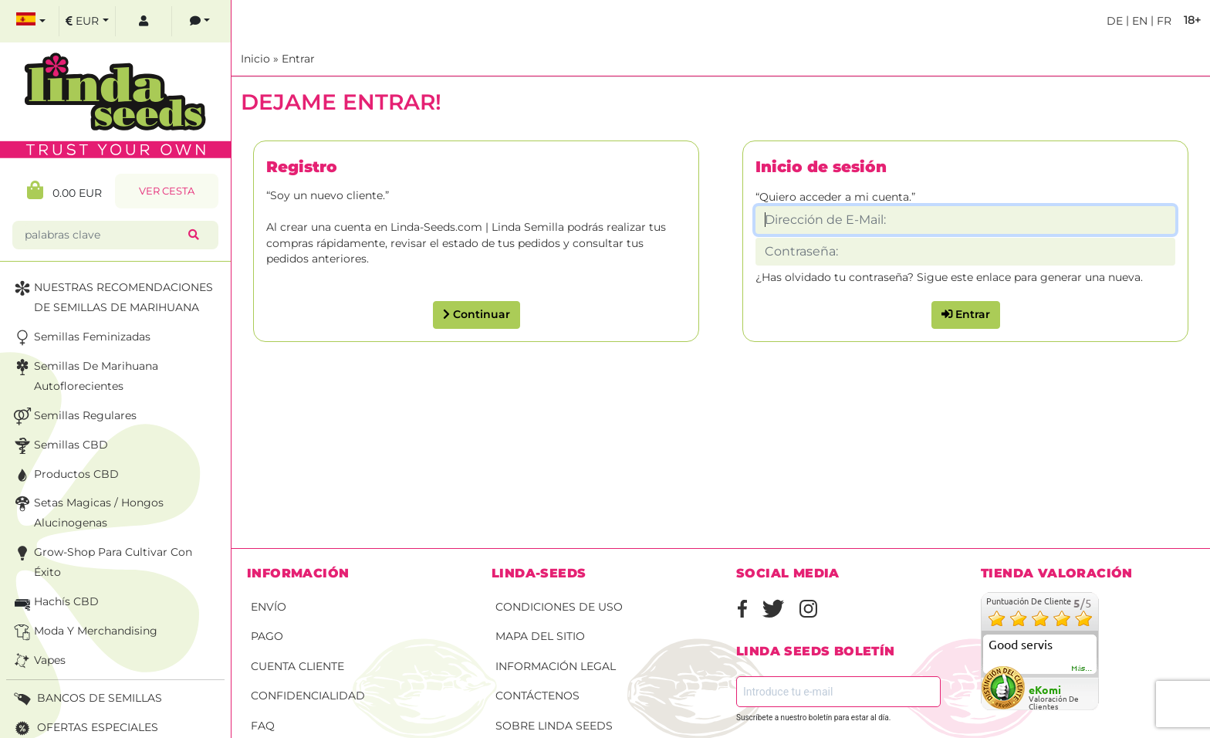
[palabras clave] (103, 235)
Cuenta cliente (297, 666)
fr (1162, 21)
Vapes (38, 661)
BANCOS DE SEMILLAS (86, 699)
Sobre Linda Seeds (554, 726)
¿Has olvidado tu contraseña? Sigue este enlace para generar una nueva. (949, 277)
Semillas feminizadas (80, 337)
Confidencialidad (308, 695)
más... (1082, 668)
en (1138, 21)
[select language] (31, 21)
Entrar (298, 59)
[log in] (143, 21)
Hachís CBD (55, 602)
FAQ (263, 726)
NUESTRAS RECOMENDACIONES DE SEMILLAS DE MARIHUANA (112, 296)
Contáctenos (537, 695)
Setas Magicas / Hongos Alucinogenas (87, 511)
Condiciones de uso (559, 607)
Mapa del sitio (540, 636)
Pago (267, 636)
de (1115, 21)
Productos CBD (65, 475)
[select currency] (87, 21)
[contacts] (200, 21)
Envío (268, 607)
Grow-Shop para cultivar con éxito (101, 561)
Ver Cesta (166, 191)
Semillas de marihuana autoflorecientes (84, 375)
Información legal (555, 666)
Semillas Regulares (74, 416)
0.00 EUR (64, 190)
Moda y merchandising (84, 631)
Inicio (255, 59)
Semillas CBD (59, 445)
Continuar (476, 314)
